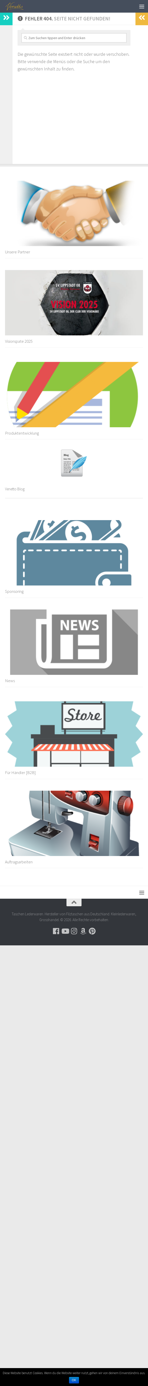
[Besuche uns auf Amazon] (83, 931)
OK (74, 1380)
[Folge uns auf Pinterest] (92, 931)
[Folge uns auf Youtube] (64, 931)
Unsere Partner (17, 252)
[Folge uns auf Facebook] (55, 931)
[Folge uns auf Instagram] (74, 931)
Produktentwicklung (22, 433)
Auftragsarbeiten (19, 862)
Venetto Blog (15, 489)
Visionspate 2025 (19, 341)
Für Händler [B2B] (20, 772)
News (10, 680)
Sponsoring (14, 591)
